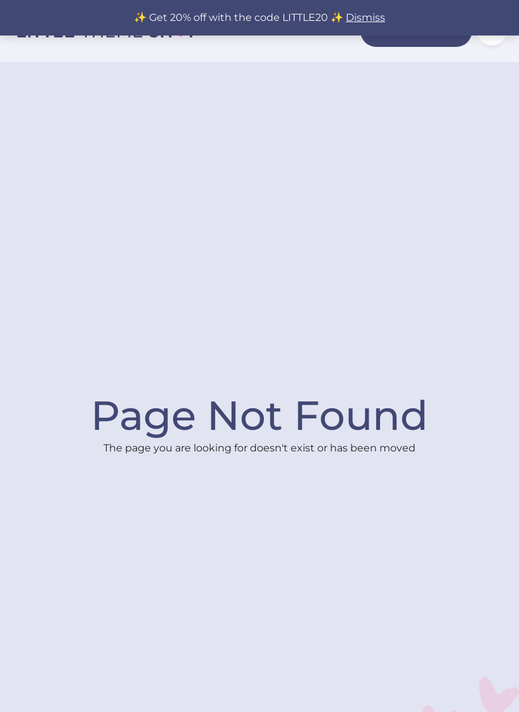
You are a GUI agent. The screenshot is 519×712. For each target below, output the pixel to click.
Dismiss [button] (365, 17)
